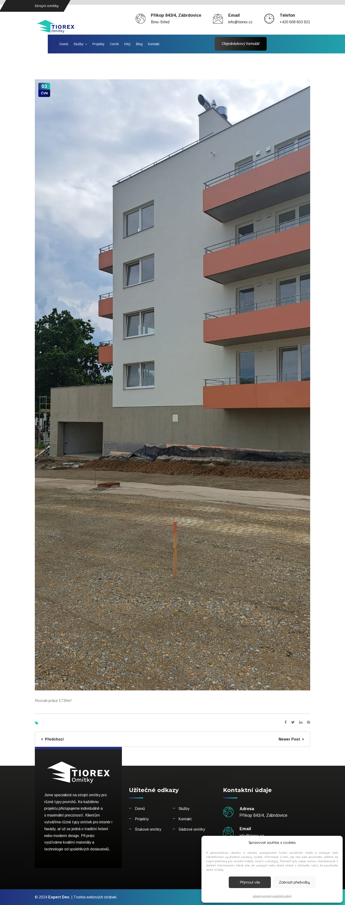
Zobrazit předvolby (294, 882)
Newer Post (291, 739)
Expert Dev (58, 897)
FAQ (127, 44)
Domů (64, 44)
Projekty (98, 44)
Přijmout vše (250, 882)
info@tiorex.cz (240, 22)
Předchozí (52, 739)
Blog (139, 44)
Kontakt (153, 44)
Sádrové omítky (191, 829)
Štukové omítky (148, 829)
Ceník (114, 44)
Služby (79, 44)
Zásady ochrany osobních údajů (272, 895)
